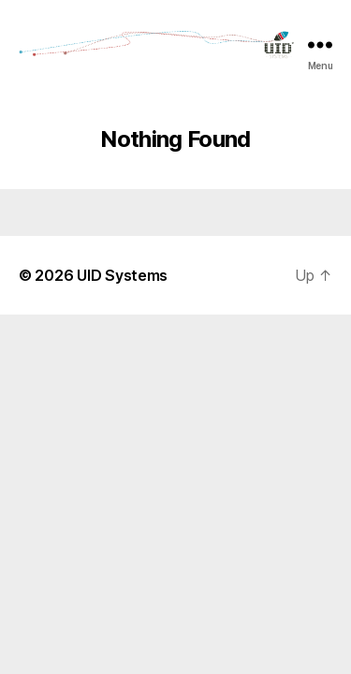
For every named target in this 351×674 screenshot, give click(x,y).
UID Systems (122, 275)
